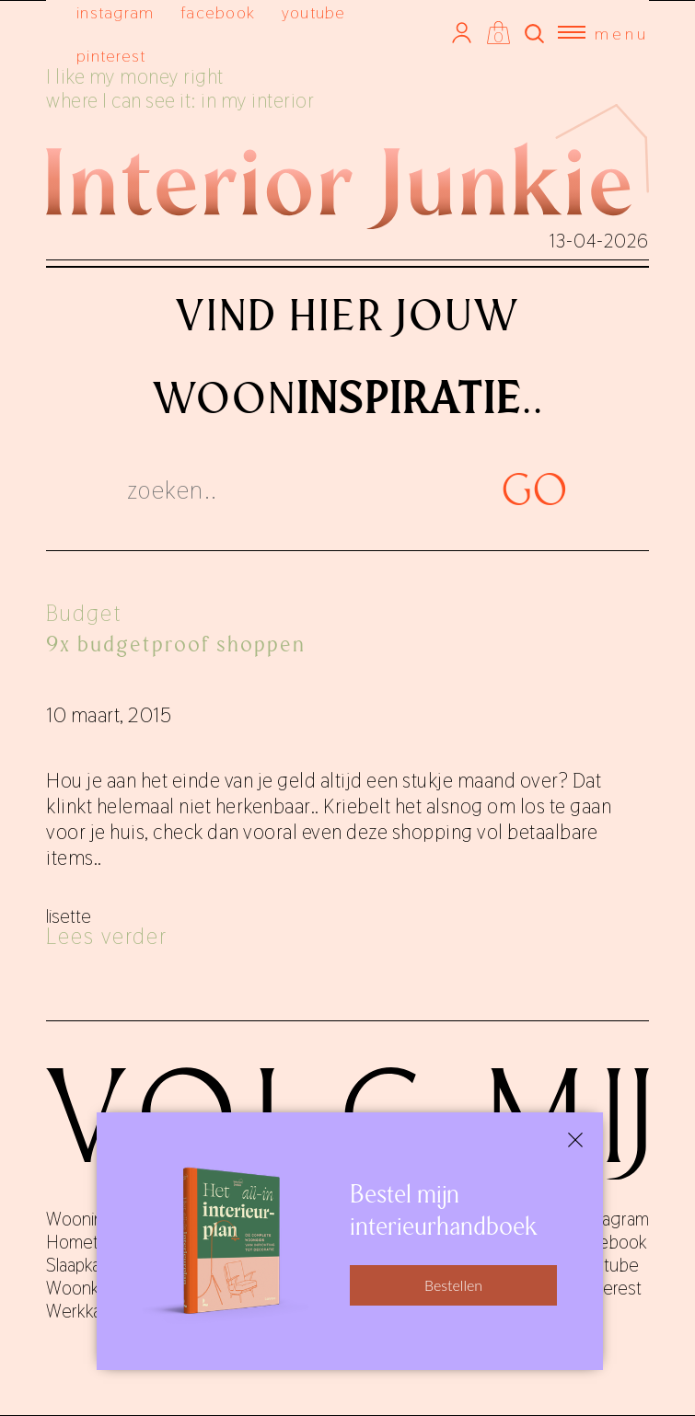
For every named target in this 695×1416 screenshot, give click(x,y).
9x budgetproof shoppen (176, 644)
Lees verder (107, 936)
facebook (217, 12)
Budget (84, 613)
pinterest (110, 55)
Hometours (89, 1242)
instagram (115, 12)
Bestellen (453, 1285)
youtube (314, 12)
